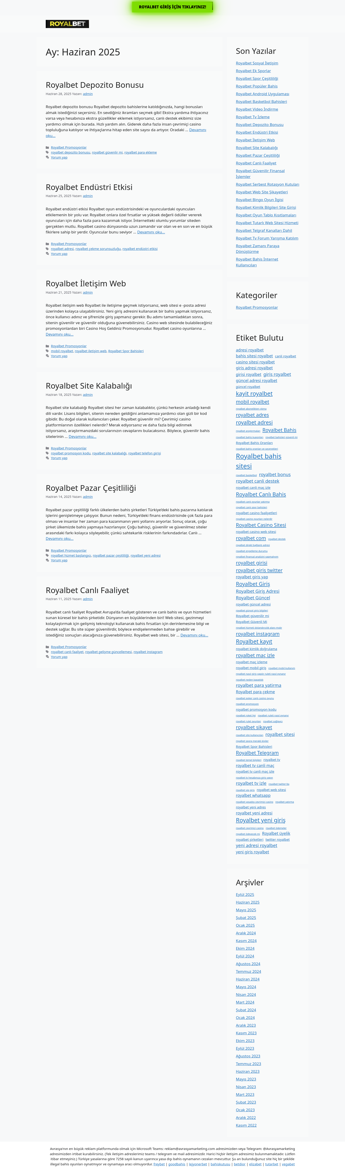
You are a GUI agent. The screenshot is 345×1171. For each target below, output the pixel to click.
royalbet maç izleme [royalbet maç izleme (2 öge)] (251, 662)
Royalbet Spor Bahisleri (126, 351)
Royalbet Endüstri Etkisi (89, 187)
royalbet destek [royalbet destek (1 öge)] (277, 539)
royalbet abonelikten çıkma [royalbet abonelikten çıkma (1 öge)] (251, 408)
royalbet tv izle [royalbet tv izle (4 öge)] (251, 783)
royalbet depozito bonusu (70, 152)
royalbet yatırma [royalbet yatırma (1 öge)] (284, 801)
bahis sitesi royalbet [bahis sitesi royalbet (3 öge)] (254, 356)
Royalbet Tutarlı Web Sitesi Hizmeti (267, 222)
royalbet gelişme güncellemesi (108, 652)
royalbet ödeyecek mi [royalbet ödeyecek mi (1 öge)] (248, 834)
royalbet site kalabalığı (109, 453)
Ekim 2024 (245, 948)
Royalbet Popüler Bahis (257, 86)
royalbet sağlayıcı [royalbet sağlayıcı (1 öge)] (273, 721)
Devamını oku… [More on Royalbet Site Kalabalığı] (82, 436)
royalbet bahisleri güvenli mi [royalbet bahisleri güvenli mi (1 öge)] (282, 437)
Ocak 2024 (245, 1017)
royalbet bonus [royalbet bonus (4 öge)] (275, 474)
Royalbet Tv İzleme (253, 116)
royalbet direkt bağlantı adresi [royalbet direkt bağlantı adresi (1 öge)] (253, 545)
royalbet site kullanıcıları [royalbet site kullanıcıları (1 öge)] (249, 735)
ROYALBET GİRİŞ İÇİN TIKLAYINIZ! (172, 7)
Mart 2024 (245, 1002)
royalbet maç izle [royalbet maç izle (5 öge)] (255, 655)
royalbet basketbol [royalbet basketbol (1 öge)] (246, 475)
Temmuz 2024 (248, 971)
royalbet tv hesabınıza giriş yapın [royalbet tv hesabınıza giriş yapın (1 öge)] (254, 777)
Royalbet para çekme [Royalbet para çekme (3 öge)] (255, 691)
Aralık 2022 (246, 1117)
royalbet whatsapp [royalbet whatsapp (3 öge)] (253, 795)
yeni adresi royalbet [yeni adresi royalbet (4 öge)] (256, 845)
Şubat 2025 (246, 917)
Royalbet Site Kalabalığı (89, 385)
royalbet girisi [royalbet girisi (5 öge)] (251, 562)
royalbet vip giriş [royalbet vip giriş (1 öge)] (245, 790)
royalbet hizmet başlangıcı (71, 555)
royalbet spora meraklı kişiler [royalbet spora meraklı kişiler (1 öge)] (252, 741)
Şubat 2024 (246, 1009)
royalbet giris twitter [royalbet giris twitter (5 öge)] (259, 570)
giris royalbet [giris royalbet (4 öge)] (277, 374)
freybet (159, 1164)
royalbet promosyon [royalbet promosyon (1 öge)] (247, 703)
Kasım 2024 (246, 940)
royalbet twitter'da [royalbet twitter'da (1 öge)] (278, 784)
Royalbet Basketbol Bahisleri (261, 101)
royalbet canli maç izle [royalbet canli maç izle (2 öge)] (253, 487)
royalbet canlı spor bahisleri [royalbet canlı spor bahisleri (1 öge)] (251, 507)
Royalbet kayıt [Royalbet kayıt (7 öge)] (254, 641)
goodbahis (176, 1164)
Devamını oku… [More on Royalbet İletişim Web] (60, 334)
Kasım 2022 (246, 1125)
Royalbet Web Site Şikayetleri (262, 192)
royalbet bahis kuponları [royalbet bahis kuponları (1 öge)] (249, 437)
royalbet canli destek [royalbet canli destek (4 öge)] (257, 481)
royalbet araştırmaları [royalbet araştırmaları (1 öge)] (248, 430)
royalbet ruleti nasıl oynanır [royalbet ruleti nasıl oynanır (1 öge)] (273, 715)
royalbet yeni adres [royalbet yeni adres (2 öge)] (251, 807)
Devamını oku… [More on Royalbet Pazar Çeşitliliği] (60, 538)
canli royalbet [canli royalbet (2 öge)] (285, 356)
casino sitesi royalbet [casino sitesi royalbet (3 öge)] (255, 362)
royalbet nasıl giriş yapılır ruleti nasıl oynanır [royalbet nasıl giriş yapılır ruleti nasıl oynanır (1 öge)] (261, 673)
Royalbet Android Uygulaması (262, 93)
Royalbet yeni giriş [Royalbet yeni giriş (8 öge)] (261, 820)
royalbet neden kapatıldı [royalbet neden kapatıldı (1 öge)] (249, 679)
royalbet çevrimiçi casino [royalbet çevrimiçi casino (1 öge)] (250, 828)
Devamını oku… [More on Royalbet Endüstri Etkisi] (151, 232)
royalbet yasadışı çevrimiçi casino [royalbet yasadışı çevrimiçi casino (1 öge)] (254, 801)
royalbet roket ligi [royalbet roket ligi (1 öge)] (246, 715)
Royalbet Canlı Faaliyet (87, 590)
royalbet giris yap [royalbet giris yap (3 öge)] (252, 577)
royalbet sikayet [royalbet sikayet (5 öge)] (254, 727)
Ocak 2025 (245, 925)
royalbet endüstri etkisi (140, 249)
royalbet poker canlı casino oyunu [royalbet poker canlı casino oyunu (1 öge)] (255, 698)
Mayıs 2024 (246, 986)
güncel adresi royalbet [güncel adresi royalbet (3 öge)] (256, 380)
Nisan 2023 (246, 1086)
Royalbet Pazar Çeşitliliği (91, 487)
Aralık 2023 (246, 1025)
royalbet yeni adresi (146, 555)
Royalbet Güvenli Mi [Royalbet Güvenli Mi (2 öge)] (251, 621)
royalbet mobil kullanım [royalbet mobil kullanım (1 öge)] (281, 668)
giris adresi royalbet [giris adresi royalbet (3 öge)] (254, 368)
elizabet (255, 1164)
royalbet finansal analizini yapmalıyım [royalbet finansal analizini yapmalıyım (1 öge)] (257, 556)
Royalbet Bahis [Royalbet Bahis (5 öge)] (279, 430)
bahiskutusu (220, 1164)
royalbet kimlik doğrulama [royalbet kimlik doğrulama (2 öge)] (256, 648)
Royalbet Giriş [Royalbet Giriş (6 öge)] (253, 583)
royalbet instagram (148, 652)
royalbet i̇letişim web (91, 351)
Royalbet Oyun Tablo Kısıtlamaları (266, 215)
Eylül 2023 (245, 1048)
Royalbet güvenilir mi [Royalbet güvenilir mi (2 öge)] (252, 615)
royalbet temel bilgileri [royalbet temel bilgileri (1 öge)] (248, 760)
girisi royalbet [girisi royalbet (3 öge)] (248, 374)
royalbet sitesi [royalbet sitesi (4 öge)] (280, 734)
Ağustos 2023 (248, 1056)
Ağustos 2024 (248, 963)
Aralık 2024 (246, 933)
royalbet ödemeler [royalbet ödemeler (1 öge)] (276, 828)
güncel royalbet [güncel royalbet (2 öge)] (248, 386)
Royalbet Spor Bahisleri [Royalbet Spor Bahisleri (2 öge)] (254, 746)
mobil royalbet (62, 351)
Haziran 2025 (248, 902)
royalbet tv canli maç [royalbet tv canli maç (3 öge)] (255, 765)
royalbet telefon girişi (144, 453)
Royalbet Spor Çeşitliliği (257, 78)
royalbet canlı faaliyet (67, 652)
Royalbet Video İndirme (257, 109)
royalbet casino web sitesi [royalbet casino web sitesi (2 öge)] (256, 531)
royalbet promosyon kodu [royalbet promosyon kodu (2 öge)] (256, 709)
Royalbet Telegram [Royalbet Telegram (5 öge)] (257, 752)
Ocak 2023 (245, 1109)
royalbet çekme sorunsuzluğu (98, 249)
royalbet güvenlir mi (107, 152)
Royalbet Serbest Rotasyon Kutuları (267, 184)
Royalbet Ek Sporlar (253, 70)
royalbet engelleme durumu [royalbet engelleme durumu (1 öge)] (252, 551)
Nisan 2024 (246, 994)
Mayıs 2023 (246, 1079)
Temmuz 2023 (248, 1063)
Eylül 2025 (245, 894)
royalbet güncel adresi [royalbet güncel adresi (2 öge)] (253, 604)
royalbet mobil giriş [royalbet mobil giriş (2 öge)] (251, 667)
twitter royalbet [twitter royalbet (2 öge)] (278, 839)
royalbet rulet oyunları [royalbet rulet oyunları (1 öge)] (248, 721)
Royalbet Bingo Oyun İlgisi (259, 199)
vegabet (288, 1164)
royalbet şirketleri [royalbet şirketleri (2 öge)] (249, 839)
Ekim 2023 (245, 1040)
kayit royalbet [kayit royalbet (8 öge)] (254, 393)
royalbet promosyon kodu (71, 453)
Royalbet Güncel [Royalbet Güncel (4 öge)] (253, 598)
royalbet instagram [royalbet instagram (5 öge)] (258, 633)
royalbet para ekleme (141, 152)
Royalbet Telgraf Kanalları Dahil (264, 230)
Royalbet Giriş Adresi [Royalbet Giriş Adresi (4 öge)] (257, 591)
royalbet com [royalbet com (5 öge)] (251, 538)
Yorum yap (59, 157)
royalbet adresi (62, 249)
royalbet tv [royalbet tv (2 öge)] (272, 759)
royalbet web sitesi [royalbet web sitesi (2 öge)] (271, 789)
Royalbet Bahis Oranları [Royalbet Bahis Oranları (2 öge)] (254, 442)
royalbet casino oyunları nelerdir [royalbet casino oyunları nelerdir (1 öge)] (254, 518)
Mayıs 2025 (246, 909)
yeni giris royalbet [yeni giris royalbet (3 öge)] (252, 852)
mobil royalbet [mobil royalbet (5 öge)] (252, 401)
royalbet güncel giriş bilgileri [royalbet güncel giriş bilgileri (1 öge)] (252, 610)
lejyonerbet (198, 1164)
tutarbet (271, 1164)
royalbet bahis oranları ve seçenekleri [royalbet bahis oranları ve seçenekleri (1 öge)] (257, 448)
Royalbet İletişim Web (86, 283)
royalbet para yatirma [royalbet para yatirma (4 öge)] (258, 685)
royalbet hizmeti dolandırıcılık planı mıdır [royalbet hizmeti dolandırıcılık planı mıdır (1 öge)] (259, 627)
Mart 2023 (245, 1094)
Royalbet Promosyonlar (69, 147)
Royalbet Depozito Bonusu (95, 84)
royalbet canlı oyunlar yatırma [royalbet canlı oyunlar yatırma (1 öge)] (253, 501)
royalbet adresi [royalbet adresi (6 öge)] (254, 422)
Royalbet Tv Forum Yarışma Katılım (267, 238)
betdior (239, 1164)
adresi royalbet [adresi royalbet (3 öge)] (250, 350)
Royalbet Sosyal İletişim (257, 63)
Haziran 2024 (248, 979)
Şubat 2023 (246, 1102)
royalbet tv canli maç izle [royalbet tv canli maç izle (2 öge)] (255, 771)
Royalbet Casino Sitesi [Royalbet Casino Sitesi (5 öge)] (261, 525)
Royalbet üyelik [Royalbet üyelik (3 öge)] (276, 833)
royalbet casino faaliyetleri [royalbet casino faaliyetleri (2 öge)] (256, 513)
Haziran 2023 (248, 1071)
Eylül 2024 (245, 956)
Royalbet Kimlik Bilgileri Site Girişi (266, 207)
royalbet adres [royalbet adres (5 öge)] (252, 414)
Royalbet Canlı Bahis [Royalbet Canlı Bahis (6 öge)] (261, 494)
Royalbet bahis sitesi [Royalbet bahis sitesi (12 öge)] (258, 460)
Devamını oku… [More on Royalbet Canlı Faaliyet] (194, 635)
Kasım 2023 (246, 1033)
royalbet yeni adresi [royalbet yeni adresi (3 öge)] (254, 813)
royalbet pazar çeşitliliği (111, 555)
